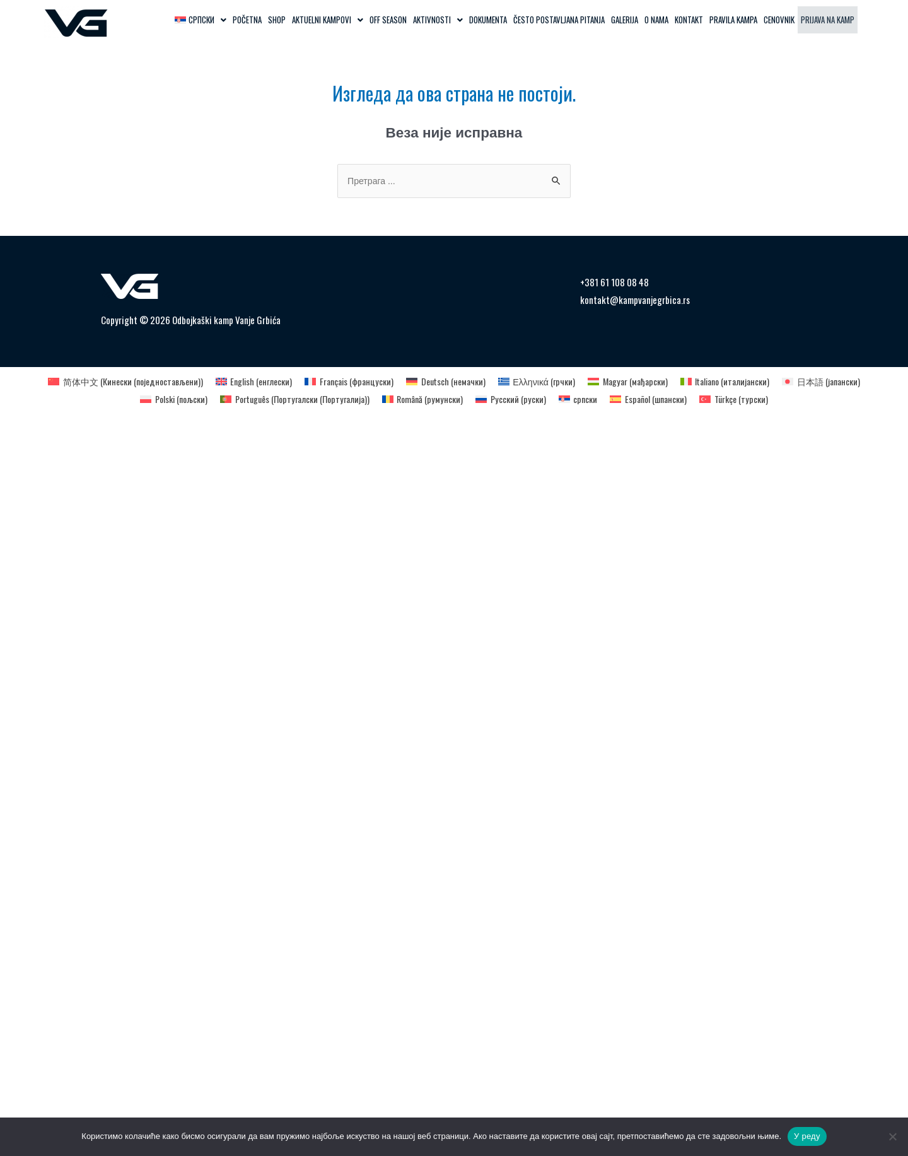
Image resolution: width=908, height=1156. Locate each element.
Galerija (624, 19)
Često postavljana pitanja (559, 19)
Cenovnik (779, 19)
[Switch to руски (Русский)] (516, 399)
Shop (277, 19)
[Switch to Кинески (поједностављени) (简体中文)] (107, 381)
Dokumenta (488, 19)
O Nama (656, 19)
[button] (201, 19)
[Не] (892, 1136)
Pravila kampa (733, 19)
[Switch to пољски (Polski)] (158, 399)
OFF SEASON (388, 19)
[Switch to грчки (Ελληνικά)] (541, 381)
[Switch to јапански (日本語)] (842, 381)
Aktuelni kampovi (327, 19)
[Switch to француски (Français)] (344, 381)
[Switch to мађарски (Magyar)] (636, 381)
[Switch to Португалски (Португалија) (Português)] (288, 399)
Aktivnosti (438, 19)
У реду (807, 1136)
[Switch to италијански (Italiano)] (739, 381)
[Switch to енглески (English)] (244, 381)
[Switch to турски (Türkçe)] (750, 399)
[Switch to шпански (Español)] (660, 399)
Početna (247, 19)
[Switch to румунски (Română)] (424, 399)
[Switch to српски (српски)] (586, 399)
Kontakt (689, 19)
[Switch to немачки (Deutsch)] (446, 381)
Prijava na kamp (827, 19)
